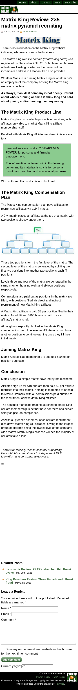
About (33, 2)
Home (22, 2)
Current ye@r (27, 670)
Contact (46, 2)
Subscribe (70, 2)
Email (6, 614)
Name (6, 608)
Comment (8, 619)
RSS (57, 2)
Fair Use (60, 688)
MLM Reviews (30, 31)
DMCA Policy (58, 681)
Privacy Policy (43, 681)
